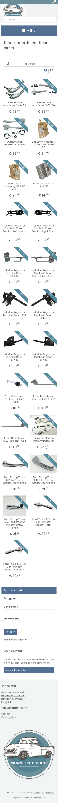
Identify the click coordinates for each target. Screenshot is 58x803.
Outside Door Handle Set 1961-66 (14, 143)
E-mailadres (11, 606)
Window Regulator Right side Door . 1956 (43, 315)
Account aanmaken (16, 670)
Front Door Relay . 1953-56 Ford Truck (43, 397)
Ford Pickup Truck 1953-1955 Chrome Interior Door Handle (43, 480)
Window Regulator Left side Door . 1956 (14, 314)
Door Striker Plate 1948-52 (43, 185)
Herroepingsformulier (12, 698)
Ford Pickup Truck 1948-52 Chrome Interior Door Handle (14, 480)
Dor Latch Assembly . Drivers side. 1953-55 (43, 144)
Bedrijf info (6, 702)
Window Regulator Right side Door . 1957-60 (43, 357)
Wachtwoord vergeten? (16, 639)
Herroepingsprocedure (13, 695)
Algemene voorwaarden (13, 692)
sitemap (36, 792)
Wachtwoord (11, 618)
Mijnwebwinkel (39, 797)
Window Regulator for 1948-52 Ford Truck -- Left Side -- (14, 228)
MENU (29, 30)
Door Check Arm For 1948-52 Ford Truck (14, 399)
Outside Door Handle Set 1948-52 (14, 104)
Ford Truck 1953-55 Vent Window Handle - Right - (14, 567)
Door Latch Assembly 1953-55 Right (14, 186)
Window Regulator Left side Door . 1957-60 (14, 357)
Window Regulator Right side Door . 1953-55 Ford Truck (43, 273)
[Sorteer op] (29, 64)
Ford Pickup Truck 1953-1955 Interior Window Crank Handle (14, 523)
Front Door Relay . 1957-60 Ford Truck (14, 439)
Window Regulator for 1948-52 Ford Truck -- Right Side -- (43, 230)
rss (43, 792)
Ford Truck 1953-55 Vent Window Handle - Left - (43, 522)
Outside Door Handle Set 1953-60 (43, 104)
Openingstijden (9, 717)
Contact (5, 713)
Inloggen (10, 631)
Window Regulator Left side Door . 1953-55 (14, 273)
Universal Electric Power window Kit (43, 439)
